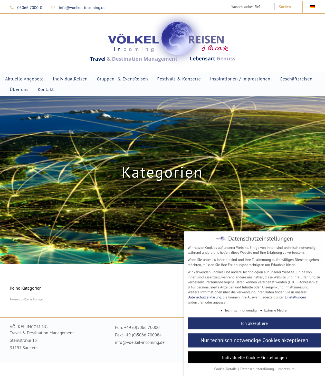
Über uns (19, 89)
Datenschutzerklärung (204, 294)
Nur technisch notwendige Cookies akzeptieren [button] (254, 337)
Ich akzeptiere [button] (254, 320)
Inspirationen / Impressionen (240, 79)
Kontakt (46, 89)
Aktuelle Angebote (24, 79)
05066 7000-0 (29, 7)
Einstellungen (295, 294)
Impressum (286, 366)
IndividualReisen (70, 79)
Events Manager (34, 299)
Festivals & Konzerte (179, 79)
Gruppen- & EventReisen (122, 79)
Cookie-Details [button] (226, 366)
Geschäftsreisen (296, 79)
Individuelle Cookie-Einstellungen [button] (254, 354)
